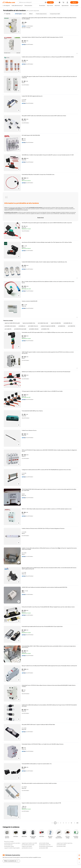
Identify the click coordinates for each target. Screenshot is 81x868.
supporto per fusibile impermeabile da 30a (65, 843)
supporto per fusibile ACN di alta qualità (12, 323)
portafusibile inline (61, 326)
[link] (79, 855)
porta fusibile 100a (71, 326)
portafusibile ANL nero (68, 323)
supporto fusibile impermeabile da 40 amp (12, 848)
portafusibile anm (22, 326)
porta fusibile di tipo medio (43, 323)
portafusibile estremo (27, 848)
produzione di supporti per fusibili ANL (48, 326)
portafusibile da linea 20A (28, 844)
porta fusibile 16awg (44, 843)
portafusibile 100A (61, 846)
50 (71, 822)
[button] (45, 2)
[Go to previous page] (52, 823)
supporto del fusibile (27, 846)
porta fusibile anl (8, 844)
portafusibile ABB (43, 848)
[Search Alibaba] (31, 2)
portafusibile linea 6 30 (44, 844)
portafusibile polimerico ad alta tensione (12, 843)
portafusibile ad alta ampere (46, 846)
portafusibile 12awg (9, 846)
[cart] (64, 2)
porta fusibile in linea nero (33, 326)
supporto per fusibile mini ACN (29, 843)
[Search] (50, 2)
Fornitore (31, 26)
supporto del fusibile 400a (56, 323)
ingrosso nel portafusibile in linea (29, 323)
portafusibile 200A (61, 844)
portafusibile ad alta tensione (10, 326)
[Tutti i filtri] (7, 14)
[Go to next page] (74, 823)
